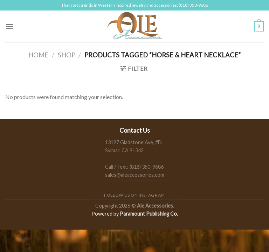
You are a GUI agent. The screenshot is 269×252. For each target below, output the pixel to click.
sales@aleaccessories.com (134, 175)
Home (38, 55)
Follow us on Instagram (134, 195)
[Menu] (9, 26)
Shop (66, 55)
